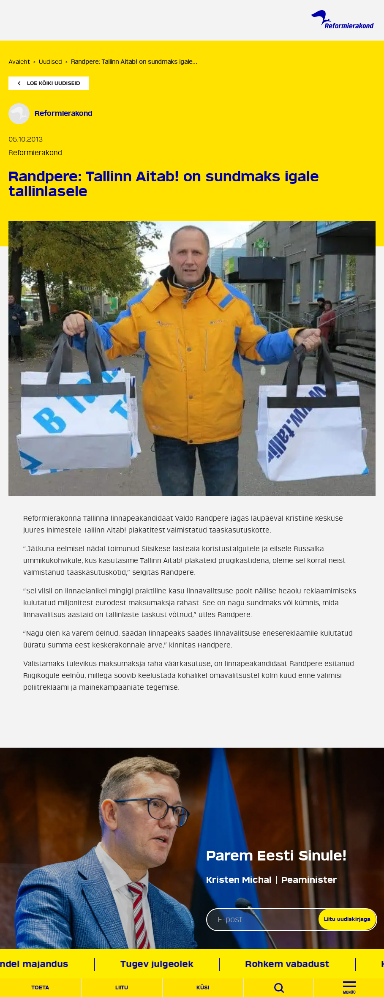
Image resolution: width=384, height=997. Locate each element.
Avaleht (19, 62)
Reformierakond (35, 153)
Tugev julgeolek (159, 964)
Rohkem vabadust (289, 964)
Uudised (50, 62)
